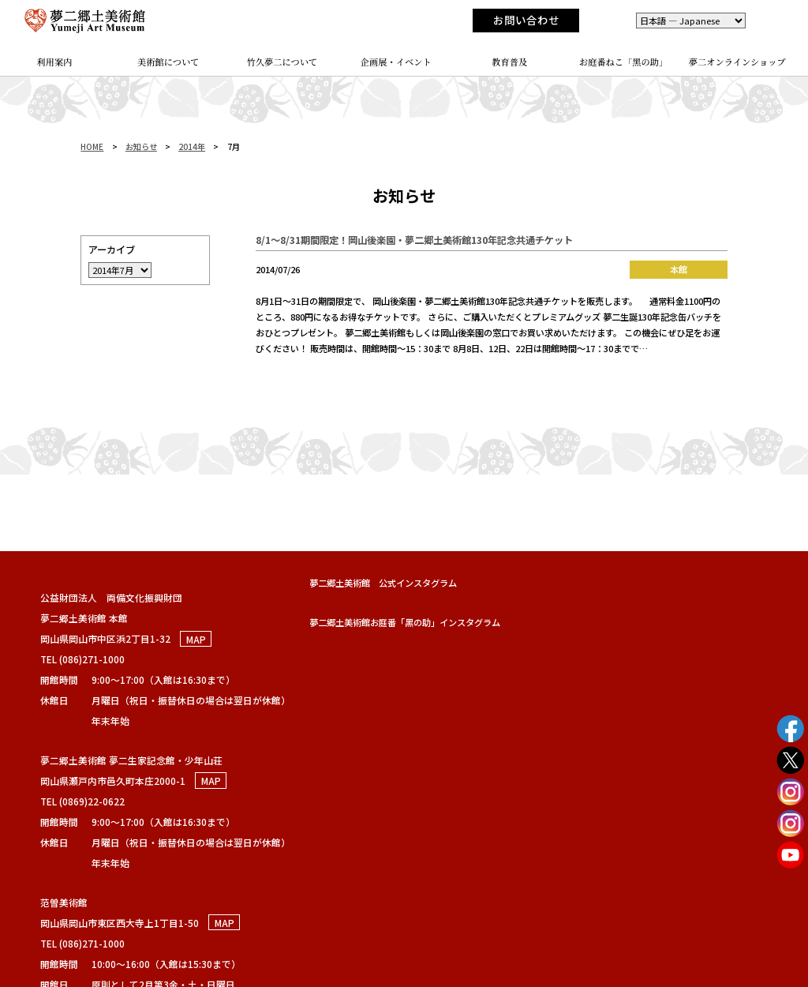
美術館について (168, 61)
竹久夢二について (282, 61)
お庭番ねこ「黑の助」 (623, 61)
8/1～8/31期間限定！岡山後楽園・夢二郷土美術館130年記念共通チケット (414, 240)
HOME (91, 146)
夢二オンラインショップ (737, 61)
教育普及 (509, 61)
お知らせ (141, 146)
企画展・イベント (396, 61)
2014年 (191, 146)
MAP (196, 638)
